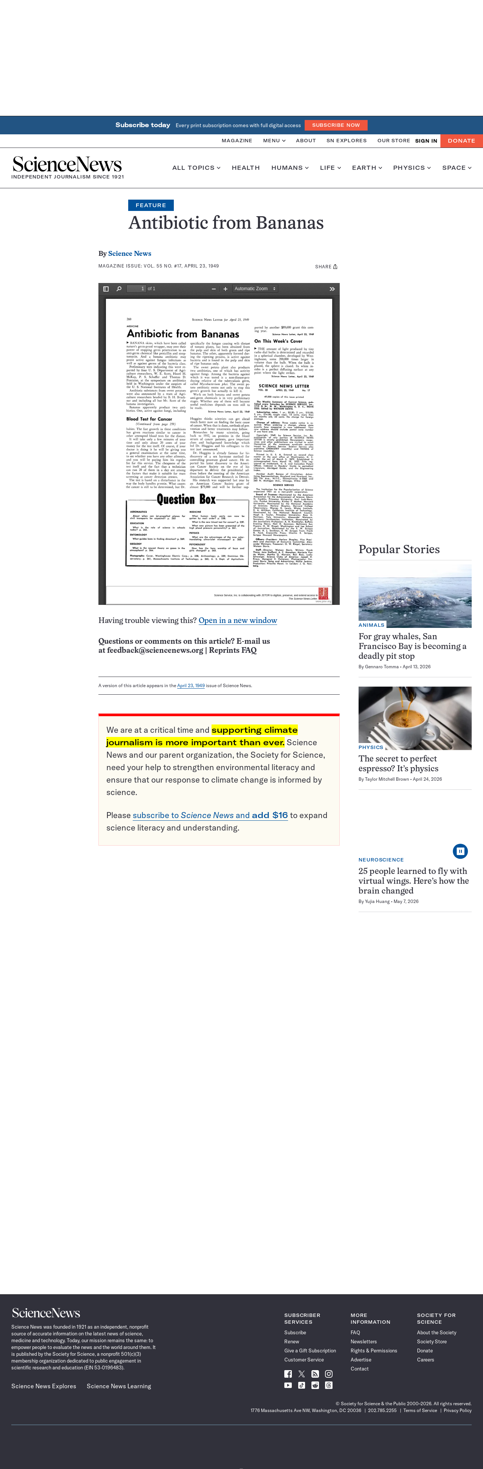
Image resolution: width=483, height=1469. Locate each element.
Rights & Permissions (374, 1350)
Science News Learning (119, 1386)
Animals (372, 625)
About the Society (436, 1332)
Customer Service (304, 1360)
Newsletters (364, 1341)
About (306, 140)
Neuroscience (381, 860)
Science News (129, 254)
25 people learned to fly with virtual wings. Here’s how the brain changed (414, 881)
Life (330, 168)
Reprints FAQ (232, 650)
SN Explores (347, 140)
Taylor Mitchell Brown (387, 779)
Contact (360, 1369)
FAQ (355, 1332)
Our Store (394, 140)
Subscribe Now (336, 125)
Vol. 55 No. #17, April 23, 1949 (181, 266)
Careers (425, 1360)
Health (246, 168)
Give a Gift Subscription (310, 1350)
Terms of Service (420, 1410)
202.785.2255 (382, 1410)
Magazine (237, 140)
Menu (274, 140)
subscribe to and (210, 815)
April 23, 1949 (191, 685)
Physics (412, 168)
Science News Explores (43, 1386)
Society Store (432, 1341)
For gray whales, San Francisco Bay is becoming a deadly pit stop (413, 647)
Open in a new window (238, 621)
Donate (461, 140)
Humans (290, 168)
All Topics (196, 168)
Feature (151, 205)
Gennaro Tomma (382, 666)
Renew (291, 1341)
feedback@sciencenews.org (155, 650)
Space (457, 168)
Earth (367, 168)
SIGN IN (426, 141)
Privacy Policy (458, 1410)
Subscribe (295, 1332)
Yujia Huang (377, 901)
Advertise (361, 1360)
